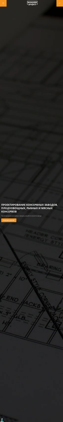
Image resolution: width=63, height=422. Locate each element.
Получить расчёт (9, 220)
